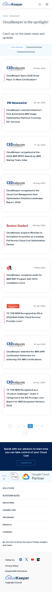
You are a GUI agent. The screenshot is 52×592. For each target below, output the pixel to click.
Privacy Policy (11, 566)
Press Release (17, 47)
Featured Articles (34, 47)
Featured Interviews (26, 52)
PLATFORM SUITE (11, 495)
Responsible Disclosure (16, 571)
